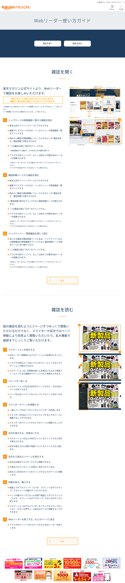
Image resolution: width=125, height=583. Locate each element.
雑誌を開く (48, 43)
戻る (62, 280)
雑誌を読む (77, 43)
